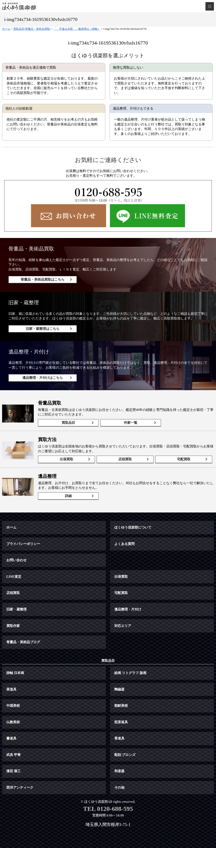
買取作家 (13, 626)
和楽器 (119, 771)
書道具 (11, 738)
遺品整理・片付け (127, 609)
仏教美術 (13, 722)
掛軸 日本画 (15, 673)
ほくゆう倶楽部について (132, 527)
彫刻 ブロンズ (124, 755)
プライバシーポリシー (23, 544)
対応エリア (122, 626)
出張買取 (66, 459)
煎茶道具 (121, 722)
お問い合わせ (16, 560)
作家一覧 (130, 422)
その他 (119, 787)
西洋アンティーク (19, 787)
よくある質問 (124, 544)
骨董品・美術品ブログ (23, 642)
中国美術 (13, 705)
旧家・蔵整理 (16, 609)
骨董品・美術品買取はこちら (43, 279)
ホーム (11, 527)
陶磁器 (119, 689)
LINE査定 (13, 576)
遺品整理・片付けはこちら (42, 377)
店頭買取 (125, 459)
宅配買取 (183, 459)
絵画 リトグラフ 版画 (130, 673)
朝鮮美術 (121, 705)
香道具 (119, 738)
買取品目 (68, 422)
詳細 (68, 496)
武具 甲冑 (13, 755)
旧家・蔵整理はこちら (42, 328)
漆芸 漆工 (13, 771)
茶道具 (11, 689)
